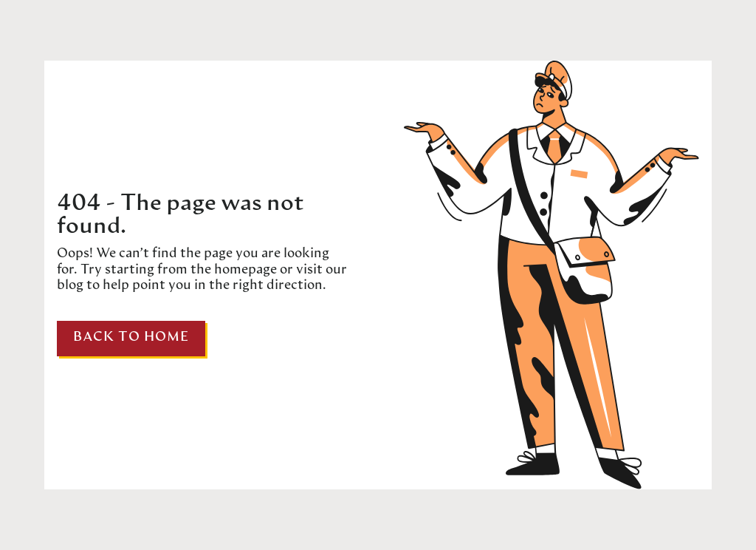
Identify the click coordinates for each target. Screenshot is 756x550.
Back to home (131, 337)
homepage (244, 270)
